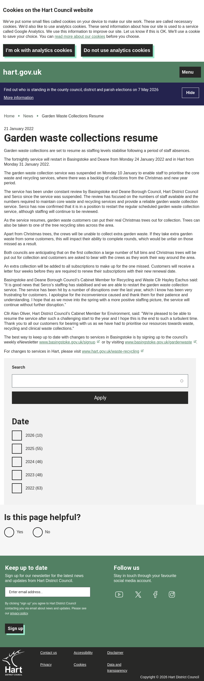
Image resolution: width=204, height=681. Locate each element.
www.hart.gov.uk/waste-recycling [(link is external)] (112, 350)
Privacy (46, 664)
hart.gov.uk (22, 71)
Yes (20, 531)
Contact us (48, 652)
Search (18, 366)
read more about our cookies (80, 36)
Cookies (80, 664)
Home (9, 115)
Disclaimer (115, 652)
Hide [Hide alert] (190, 92)
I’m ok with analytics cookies (40, 49)
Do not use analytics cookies (119, 49)
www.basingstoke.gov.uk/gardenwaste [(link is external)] (160, 341)
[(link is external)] (119, 593)
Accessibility (83, 652)
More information (19, 97)
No (47, 531)
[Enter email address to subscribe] (47, 591)
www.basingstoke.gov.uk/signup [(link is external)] (69, 341)
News (28, 115)
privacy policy (19, 612)
